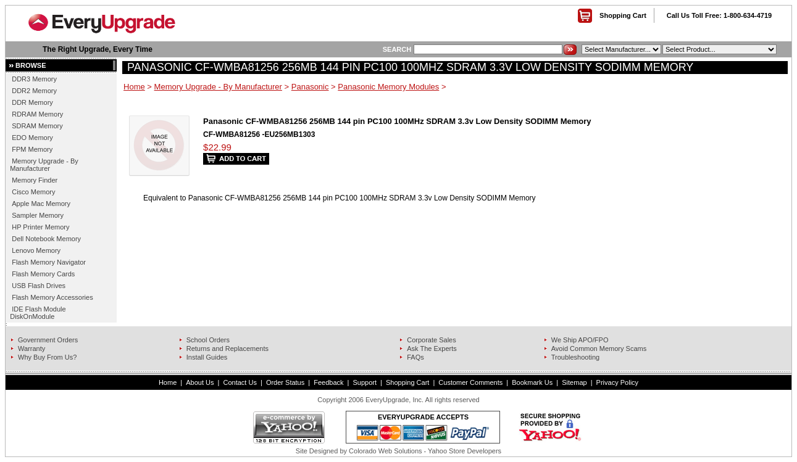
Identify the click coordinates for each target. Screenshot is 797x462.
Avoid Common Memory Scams (598, 348)
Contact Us (239, 382)
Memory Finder (34, 180)
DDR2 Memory (34, 90)
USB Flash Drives (38, 285)
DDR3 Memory (34, 79)
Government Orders (48, 340)
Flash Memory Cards (43, 274)
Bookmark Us (532, 382)
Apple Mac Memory (41, 203)
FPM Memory (32, 149)
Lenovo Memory (36, 250)
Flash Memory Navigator (49, 262)
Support (365, 382)
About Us (200, 382)
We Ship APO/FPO (580, 340)
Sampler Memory (38, 215)
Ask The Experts (432, 348)
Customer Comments (470, 382)
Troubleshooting (575, 357)
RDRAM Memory (37, 114)
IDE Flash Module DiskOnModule (37, 312)
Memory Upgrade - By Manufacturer (44, 164)
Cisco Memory (33, 192)
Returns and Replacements (227, 348)
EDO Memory (32, 137)
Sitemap (574, 382)
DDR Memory (32, 102)
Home (134, 86)
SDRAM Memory (37, 126)
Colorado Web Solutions (385, 451)
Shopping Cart (622, 15)
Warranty (31, 348)
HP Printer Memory (40, 227)
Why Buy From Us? (47, 357)
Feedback (328, 382)
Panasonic (310, 86)
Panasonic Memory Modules (388, 86)
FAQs (415, 357)
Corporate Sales (431, 340)
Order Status (285, 382)
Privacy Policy (617, 382)
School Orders (208, 340)
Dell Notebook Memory (46, 238)
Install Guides (207, 357)
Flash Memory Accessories (52, 297)
